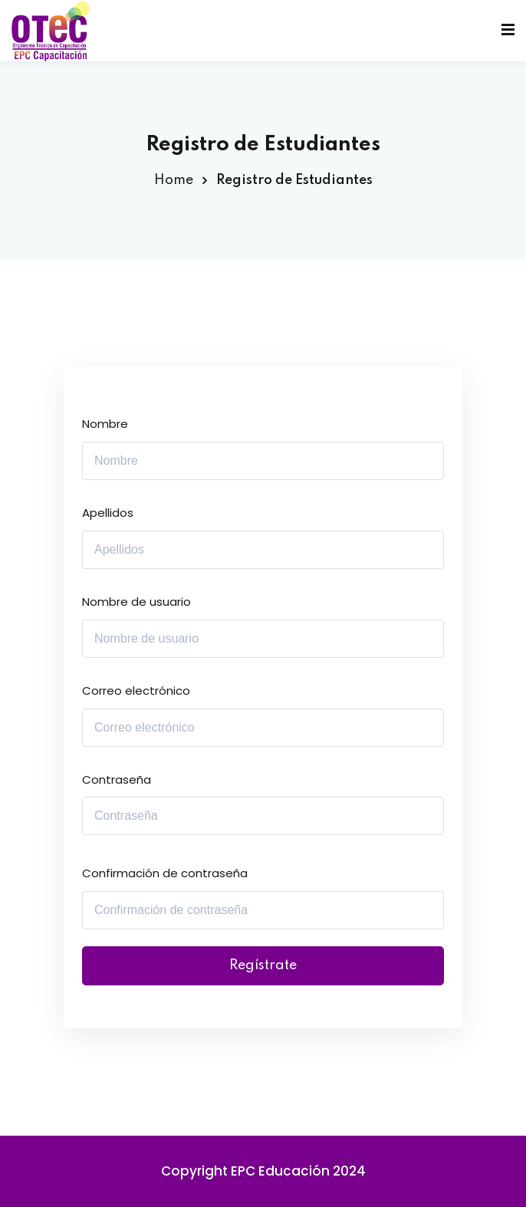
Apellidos (107, 513)
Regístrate (263, 965)
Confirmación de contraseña (165, 873)
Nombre (105, 424)
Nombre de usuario (136, 602)
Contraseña (116, 779)
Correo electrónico (136, 690)
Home (173, 180)
